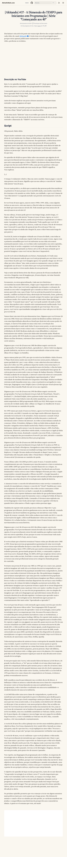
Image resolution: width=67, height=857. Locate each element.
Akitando (23, 36)
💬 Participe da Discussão (39, 23)
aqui (39, 26)
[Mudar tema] (63, 3)
